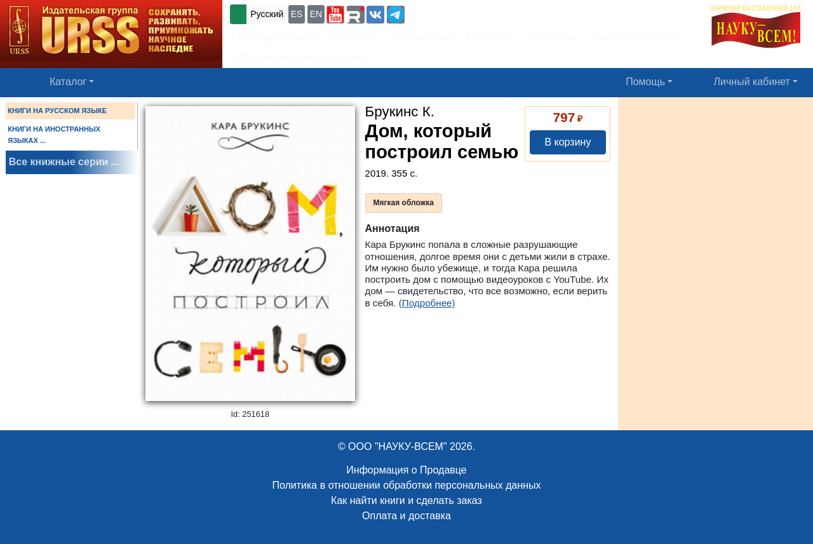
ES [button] (297, 14)
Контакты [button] (355, 37)
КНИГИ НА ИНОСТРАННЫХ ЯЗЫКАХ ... (54, 134)
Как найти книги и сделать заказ (406, 500)
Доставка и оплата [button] (634, 37)
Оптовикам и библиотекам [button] (300, 57)
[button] (335, 15)
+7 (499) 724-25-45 (453, 13)
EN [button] (316, 14)
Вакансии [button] (549, 37)
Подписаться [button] (422, 37)
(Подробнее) (427, 302)
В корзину (567, 142)
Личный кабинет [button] (752, 81)
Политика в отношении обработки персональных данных (406, 485)
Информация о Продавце (406, 470)
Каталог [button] (68, 81)
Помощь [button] (645, 81)
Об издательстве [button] (278, 37)
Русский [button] (266, 14)
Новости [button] (487, 37)
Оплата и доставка (406, 515)
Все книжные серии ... (64, 161)
